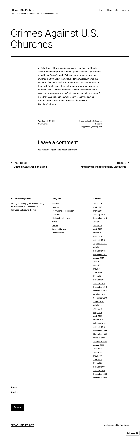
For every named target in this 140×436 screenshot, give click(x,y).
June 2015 (97, 204)
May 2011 (97, 269)
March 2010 (98, 320)
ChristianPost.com (47, 104)
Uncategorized (58, 233)
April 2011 (97, 272)
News (54, 222)
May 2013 (97, 236)
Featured (55, 204)
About (110, 10)
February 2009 (99, 367)
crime (89, 127)
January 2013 (99, 240)
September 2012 (100, 243)
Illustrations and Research (63, 211)
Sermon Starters (59, 229)
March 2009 (98, 363)
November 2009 (100, 334)
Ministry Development (61, 218)
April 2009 (97, 359)
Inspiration (56, 214)
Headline (55, 207)
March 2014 (98, 233)
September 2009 (100, 341)
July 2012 (97, 247)
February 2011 (99, 280)
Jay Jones (44, 124)
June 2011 (97, 265)
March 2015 (98, 211)
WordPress (124, 425)
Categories (120, 10)
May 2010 (97, 312)
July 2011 (97, 262)
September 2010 (100, 298)
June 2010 (97, 309)
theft (100, 127)
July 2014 (97, 222)
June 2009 (97, 352)
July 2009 (97, 349)
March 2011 (98, 276)
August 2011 (98, 258)
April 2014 (97, 229)
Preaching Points (22, 9)
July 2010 (97, 305)
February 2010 (99, 323)
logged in (54, 149)
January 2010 (99, 327)
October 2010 (99, 294)
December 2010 (100, 287)
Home (101, 10)
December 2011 (100, 254)
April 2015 (97, 207)
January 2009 (99, 370)
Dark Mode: (132, 433)
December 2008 (100, 374)
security (95, 127)
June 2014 (97, 225)
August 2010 (98, 301)
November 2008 (100, 378)
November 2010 (100, 291)
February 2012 (99, 251)
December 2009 (100, 330)
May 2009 (97, 356)
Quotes (55, 225)
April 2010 (97, 316)
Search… (14, 392)
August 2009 (98, 345)
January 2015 (99, 214)
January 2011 (99, 283)
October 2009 (99, 338)
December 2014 (100, 218)
